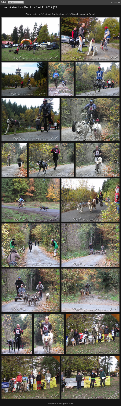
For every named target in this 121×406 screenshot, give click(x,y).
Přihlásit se (115, 2)
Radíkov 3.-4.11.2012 (38, 7)
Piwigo (71, 404)
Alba (3, 2)
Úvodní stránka (11, 7)
